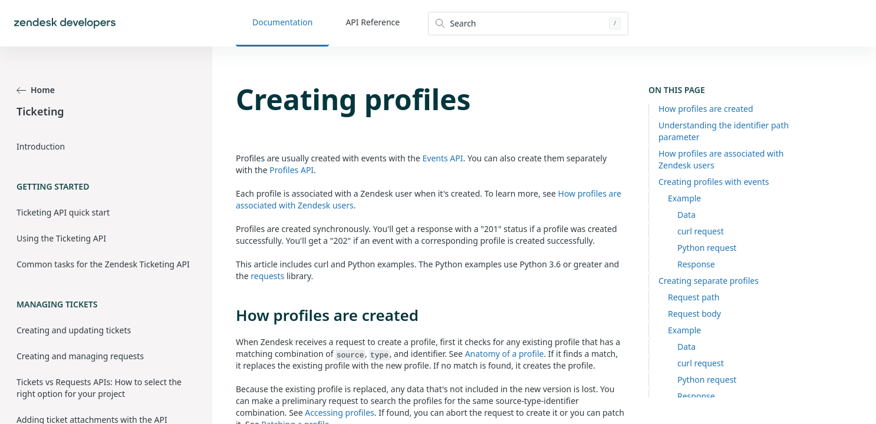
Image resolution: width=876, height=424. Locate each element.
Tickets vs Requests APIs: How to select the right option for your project (99, 387)
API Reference (372, 22)
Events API (443, 158)
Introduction (41, 146)
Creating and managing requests (80, 356)
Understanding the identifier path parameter (723, 131)
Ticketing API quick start (63, 212)
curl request (700, 231)
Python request (706, 247)
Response (696, 264)
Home (36, 89)
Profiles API (291, 169)
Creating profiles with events (713, 181)
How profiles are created (705, 108)
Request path (693, 297)
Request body (694, 313)
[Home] (65, 23)
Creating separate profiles (708, 280)
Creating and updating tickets (74, 330)
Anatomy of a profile (504, 353)
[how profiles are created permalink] (230, 315)
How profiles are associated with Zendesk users (720, 159)
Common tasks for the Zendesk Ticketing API (103, 264)
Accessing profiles (339, 412)
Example (684, 198)
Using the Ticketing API (61, 238)
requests (267, 275)
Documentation (282, 22)
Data (686, 214)
